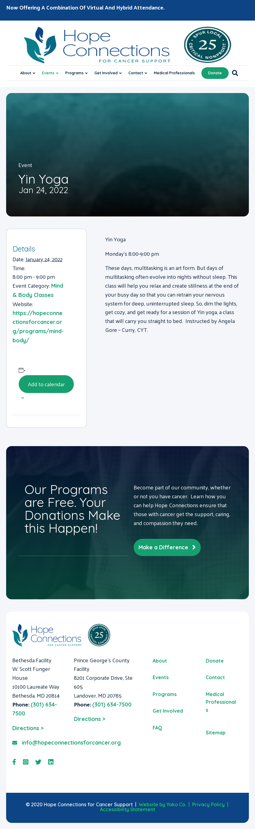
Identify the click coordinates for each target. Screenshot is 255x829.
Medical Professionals (174, 73)
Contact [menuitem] (215, 677)
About (25, 73)
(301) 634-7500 (111, 704)
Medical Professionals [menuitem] (221, 702)
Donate (215, 73)
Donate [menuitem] (215, 661)
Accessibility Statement (127, 809)
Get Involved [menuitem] (168, 711)
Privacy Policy (208, 804)
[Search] (233, 73)
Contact (135, 73)
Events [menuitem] (161, 677)
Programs (74, 73)
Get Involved (106, 73)
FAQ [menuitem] (157, 728)
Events (48, 73)
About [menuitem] (160, 661)
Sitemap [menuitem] (216, 733)
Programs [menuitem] (165, 694)
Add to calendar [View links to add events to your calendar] (46, 384)
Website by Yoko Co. (162, 804)
